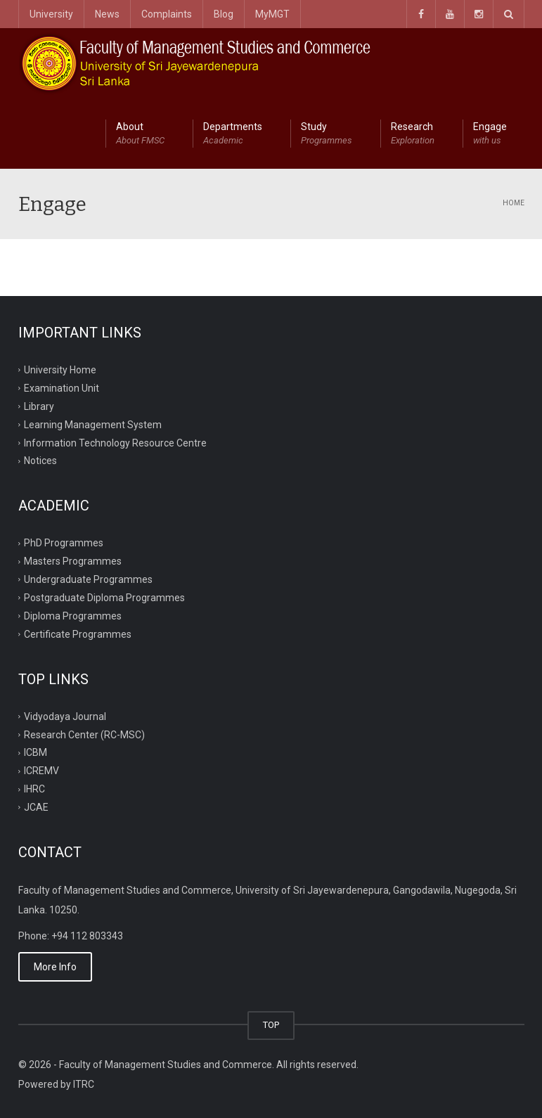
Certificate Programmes (77, 634)
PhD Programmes (63, 542)
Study (326, 134)
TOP (271, 1025)
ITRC (83, 1084)
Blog (223, 14)
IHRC (34, 789)
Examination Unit (61, 388)
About (140, 134)
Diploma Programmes (73, 616)
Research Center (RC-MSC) (84, 734)
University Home (60, 369)
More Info (55, 966)
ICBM (35, 752)
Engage (490, 134)
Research (412, 134)
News (107, 14)
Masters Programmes (73, 561)
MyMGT (272, 14)
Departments (232, 134)
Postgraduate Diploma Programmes (104, 597)
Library (39, 405)
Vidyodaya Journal (65, 715)
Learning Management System (93, 424)
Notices (40, 460)
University (51, 14)
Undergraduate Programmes (88, 579)
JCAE (36, 807)
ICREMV (41, 770)
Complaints (166, 14)
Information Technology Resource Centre (115, 442)
